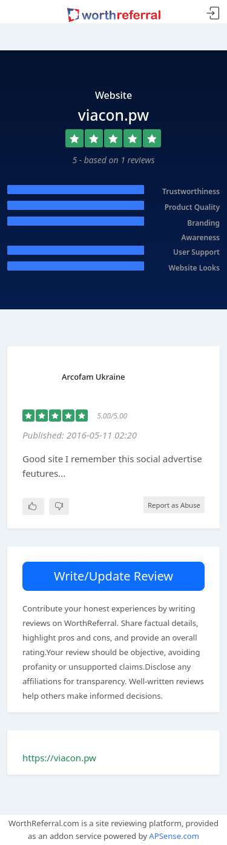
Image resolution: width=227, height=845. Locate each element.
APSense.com (174, 835)
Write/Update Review (113, 576)
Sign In (213, 14)
